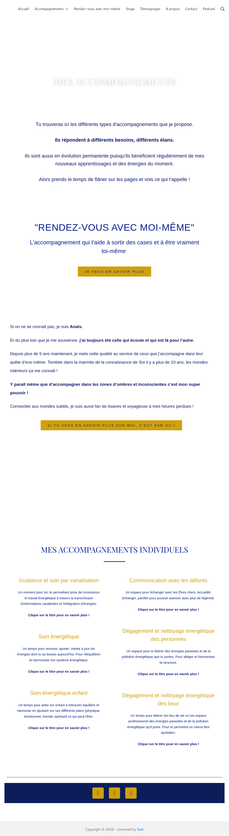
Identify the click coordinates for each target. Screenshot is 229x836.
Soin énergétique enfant (59, 692)
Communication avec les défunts (168, 580)
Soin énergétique (58, 636)
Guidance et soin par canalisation (59, 580)
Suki (140, 827)
